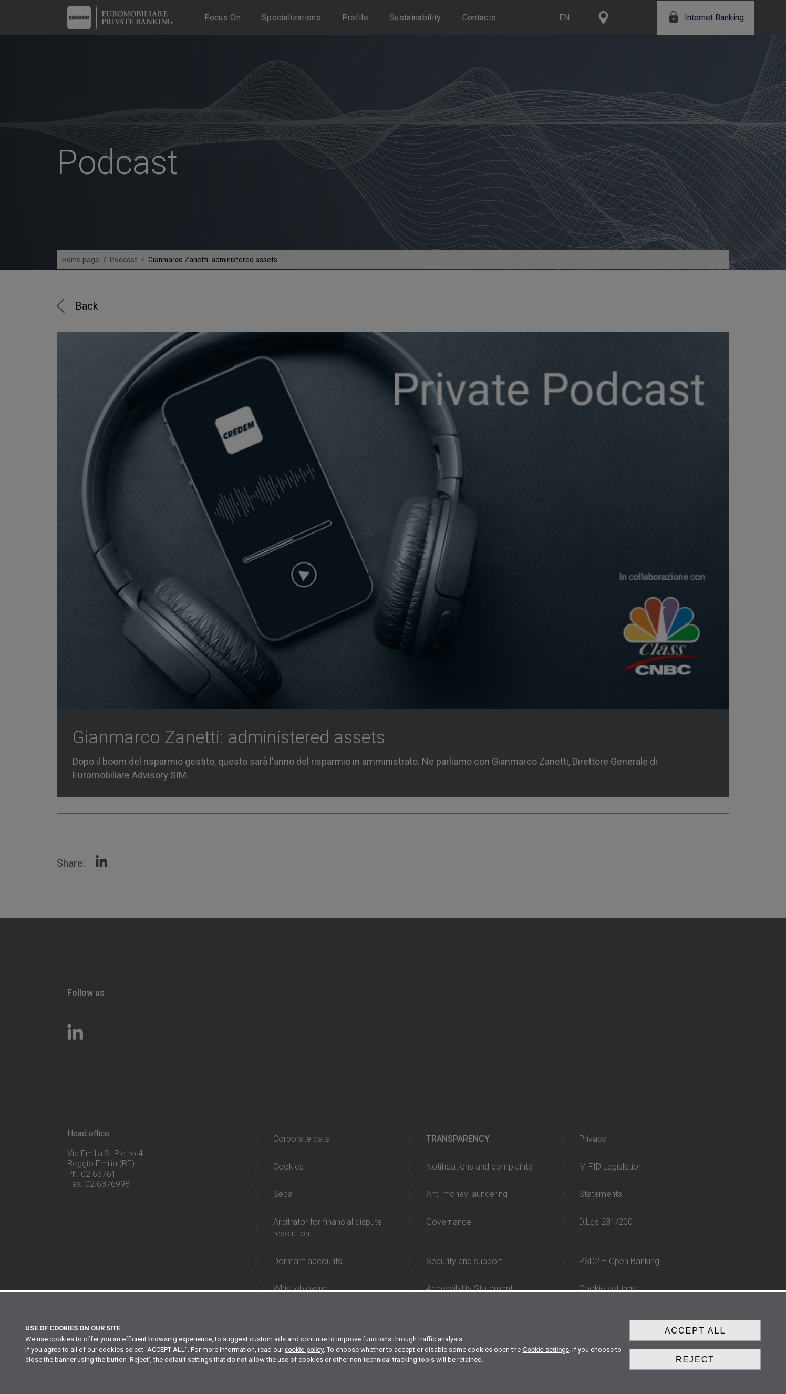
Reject (695, 1364)
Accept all (695, 1339)
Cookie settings (545, 1356)
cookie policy (304, 1356)
